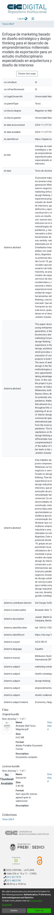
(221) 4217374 (13, 877)
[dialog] (27, 902)
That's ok (39, 910)
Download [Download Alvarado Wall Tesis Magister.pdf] (49, 726)
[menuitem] (26, 18)
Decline (14, 910)
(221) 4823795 (13, 880)
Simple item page (27, 73)
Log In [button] (20, 18)
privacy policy (36, 900)
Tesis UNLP (8, 24)
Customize (7, 905)
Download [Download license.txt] (49, 778)
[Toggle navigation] (33, 19)
